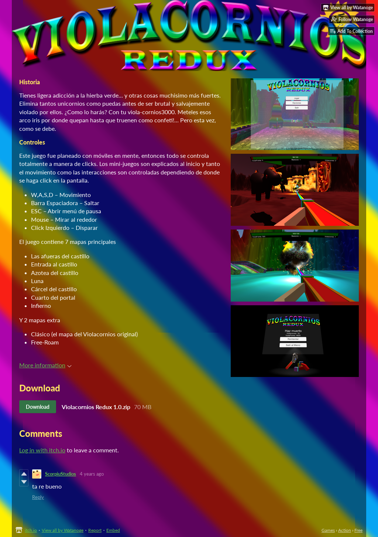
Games (328, 530)
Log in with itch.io (42, 449)
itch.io (31, 530)
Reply (38, 497)
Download (37, 407)
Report (95, 530)
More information (45, 364)
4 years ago (92, 474)
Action (344, 530)
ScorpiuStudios (60, 474)
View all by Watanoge (62, 530)
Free (358, 530)
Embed (113, 530)
